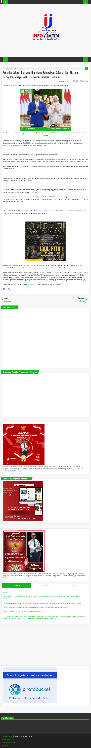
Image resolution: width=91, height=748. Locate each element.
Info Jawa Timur (7, 736)
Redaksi (5, 592)
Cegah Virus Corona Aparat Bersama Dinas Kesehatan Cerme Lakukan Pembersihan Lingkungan (35, 607)
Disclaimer (5, 745)
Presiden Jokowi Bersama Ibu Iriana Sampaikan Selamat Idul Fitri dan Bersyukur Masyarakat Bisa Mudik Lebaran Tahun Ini (41, 74)
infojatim (62, 81)
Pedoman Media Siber (9, 742)
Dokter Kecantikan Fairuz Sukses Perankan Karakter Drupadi (23, 612)
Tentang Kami (6, 739)
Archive (74, 586)
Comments (45, 586)
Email (85, 81)
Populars (17, 585)
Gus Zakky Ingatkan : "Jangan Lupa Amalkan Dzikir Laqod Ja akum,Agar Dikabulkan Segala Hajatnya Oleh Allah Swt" (42, 603)
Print (81, 81)
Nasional (13, 68)
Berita (7, 68)
